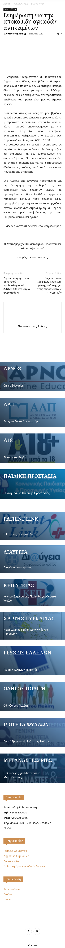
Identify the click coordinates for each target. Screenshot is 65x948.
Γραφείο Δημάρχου (15, 850)
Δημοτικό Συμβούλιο (16, 856)
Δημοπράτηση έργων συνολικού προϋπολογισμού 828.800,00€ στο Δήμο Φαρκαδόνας (16, 285)
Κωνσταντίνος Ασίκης (14, 33)
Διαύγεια (8, 894)
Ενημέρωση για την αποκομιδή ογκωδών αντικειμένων (30, 21)
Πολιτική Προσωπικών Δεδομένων (24, 866)
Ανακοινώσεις (21, 3)
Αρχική (6, 3)
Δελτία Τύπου (38, 3)
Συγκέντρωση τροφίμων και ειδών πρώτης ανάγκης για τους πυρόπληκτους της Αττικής (49, 285)
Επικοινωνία (14, 797)
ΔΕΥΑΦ (7, 899)
